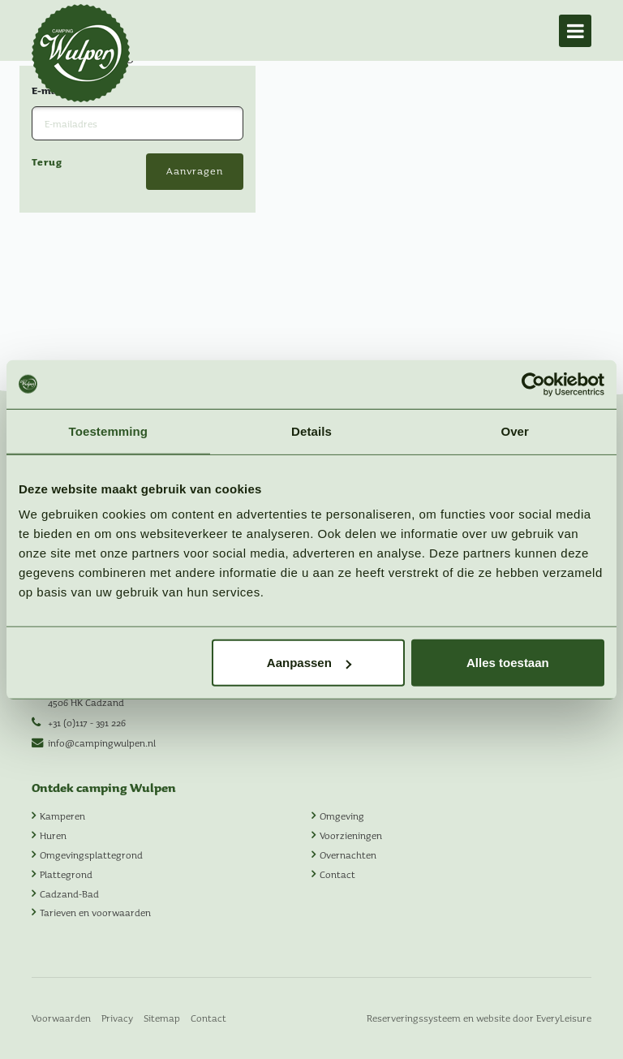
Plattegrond (66, 874)
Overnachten (348, 854)
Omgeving (342, 815)
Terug (47, 216)
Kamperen (62, 815)
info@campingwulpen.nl (102, 742)
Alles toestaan (507, 662)
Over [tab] (515, 430)
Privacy (117, 1017)
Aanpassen (309, 662)
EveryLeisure (563, 1017)
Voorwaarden (61, 1017)
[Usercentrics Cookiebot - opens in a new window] (533, 384)
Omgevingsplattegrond (91, 854)
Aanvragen (194, 226)
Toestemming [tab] (108, 430)
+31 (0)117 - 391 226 (87, 722)
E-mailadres (64, 145)
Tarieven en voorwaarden (95, 912)
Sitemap (162, 1017)
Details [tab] (311, 430)
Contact (337, 874)
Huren (53, 835)
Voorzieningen (351, 835)
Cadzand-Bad (69, 893)
